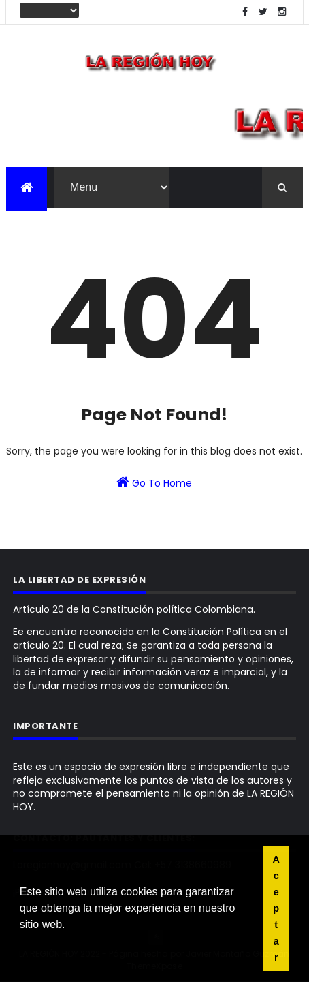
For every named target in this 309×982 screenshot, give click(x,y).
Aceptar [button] (276, 908)
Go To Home (154, 482)
